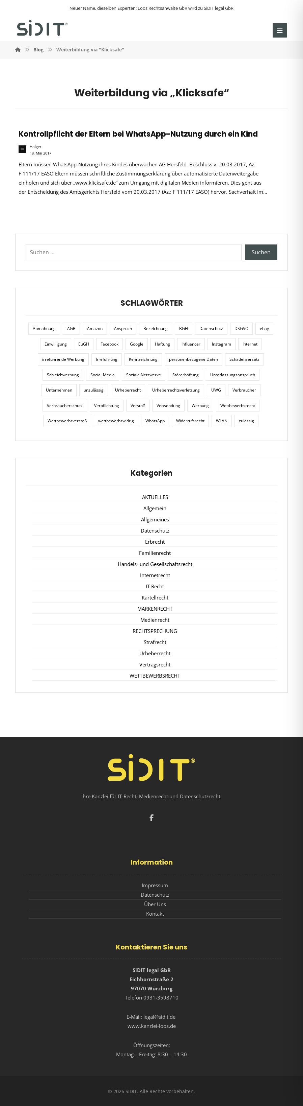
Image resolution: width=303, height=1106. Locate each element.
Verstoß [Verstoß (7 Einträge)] (138, 405)
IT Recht (155, 586)
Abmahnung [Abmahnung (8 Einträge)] (44, 328)
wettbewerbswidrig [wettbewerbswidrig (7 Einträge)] (116, 421)
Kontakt (155, 913)
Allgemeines (155, 519)
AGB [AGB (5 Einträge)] (71, 328)
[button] (280, 30)
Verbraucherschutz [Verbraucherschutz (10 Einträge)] (65, 405)
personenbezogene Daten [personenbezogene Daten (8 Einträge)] (193, 359)
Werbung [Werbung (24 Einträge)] (200, 405)
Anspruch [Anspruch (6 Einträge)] (123, 328)
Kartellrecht (155, 597)
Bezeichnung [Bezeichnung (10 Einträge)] (155, 328)
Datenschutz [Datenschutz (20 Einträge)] (211, 328)
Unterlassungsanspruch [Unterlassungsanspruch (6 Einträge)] (232, 375)
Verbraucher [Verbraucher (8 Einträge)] (244, 390)
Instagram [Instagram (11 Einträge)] (221, 344)
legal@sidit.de (159, 1016)
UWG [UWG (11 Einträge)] (216, 390)
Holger (36, 146)
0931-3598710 (160, 997)
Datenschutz (155, 530)
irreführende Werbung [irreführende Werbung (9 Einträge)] (63, 359)
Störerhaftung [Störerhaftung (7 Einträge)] (185, 375)
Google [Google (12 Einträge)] (136, 344)
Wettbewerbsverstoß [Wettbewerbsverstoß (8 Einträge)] (67, 421)
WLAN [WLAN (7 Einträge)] (221, 421)
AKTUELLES (155, 497)
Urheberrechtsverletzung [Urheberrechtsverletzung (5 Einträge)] (176, 390)
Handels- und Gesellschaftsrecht (155, 564)
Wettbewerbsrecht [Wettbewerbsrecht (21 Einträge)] (237, 405)
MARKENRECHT (154, 608)
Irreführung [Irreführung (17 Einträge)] (106, 359)
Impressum (155, 885)
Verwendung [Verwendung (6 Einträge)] (168, 405)
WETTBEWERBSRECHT (155, 675)
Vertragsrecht (154, 664)
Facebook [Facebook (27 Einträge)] (109, 344)
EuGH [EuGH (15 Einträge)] (83, 344)
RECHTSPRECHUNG (155, 631)
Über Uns (155, 904)
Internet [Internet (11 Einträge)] (250, 344)
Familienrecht (155, 552)
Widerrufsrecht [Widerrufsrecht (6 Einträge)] (190, 421)
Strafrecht (155, 642)
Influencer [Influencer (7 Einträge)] (191, 344)
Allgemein (154, 508)
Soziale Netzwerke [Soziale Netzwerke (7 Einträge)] (143, 375)
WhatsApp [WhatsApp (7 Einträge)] (155, 421)
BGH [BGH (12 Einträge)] (183, 328)
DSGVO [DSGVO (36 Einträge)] (241, 328)
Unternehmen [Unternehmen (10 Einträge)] (59, 390)
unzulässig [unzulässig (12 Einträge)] (94, 390)
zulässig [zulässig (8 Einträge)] (246, 421)
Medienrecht (154, 619)
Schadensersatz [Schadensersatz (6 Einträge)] (244, 359)
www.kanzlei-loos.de (152, 1025)
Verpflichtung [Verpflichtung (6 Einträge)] (106, 405)
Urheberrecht (154, 653)
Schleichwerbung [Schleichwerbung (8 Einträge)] (63, 375)
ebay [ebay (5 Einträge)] (264, 328)
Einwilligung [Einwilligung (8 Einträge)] (56, 344)
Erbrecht (155, 541)
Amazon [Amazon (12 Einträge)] (95, 328)
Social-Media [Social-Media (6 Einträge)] (102, 375)
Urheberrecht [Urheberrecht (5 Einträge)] (128, 390)
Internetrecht (155, 575)
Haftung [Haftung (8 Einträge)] (162, 344)
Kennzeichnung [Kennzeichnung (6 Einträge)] (143, 359)
